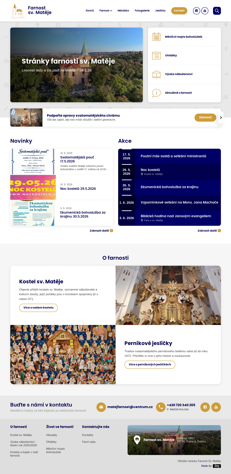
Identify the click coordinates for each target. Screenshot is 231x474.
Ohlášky (51, 442)
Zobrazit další (99, 230)
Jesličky (160, 10)
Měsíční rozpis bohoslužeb (55, 450)
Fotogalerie (142, 10)
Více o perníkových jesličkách (150, 364)
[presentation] (220, 118)
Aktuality (51, 435)
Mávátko (123, 10)
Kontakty (87, 435)
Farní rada (89, 442)
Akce (125, 141)
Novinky (21, 141)
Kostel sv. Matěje (21, 435)
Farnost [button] (104, 10)
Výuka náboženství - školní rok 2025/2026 (23, 443)
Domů (90, 10)
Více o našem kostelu (38, 307)
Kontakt (179, 10)
